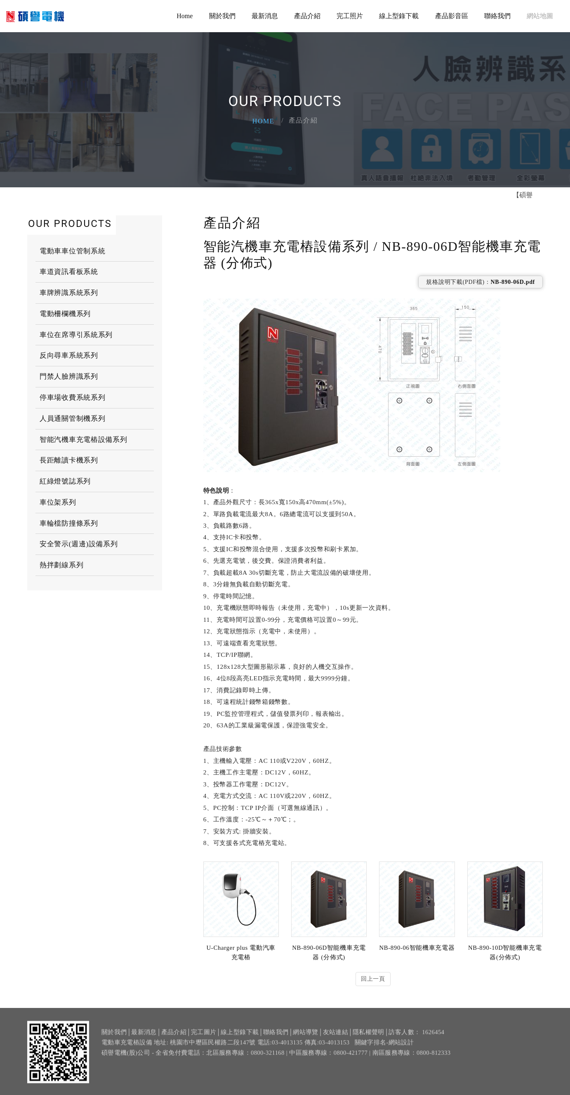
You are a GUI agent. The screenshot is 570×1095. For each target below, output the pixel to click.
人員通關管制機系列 (72, 418)
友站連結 (335, 1037)
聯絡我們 (497, 16)
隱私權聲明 (368, 1037)
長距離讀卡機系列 (69, 460)
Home (185, 16)
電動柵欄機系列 (65, 314)
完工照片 (350, 16)
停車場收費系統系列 (72, 397)
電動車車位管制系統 (72, 251)
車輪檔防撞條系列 (69, 523)
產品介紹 (307, 16)
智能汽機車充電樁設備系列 (83, 440)
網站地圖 (540, 16)
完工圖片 (203, 1037)
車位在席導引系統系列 (76, 335)
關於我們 (222, 16)
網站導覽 (305, 1037)
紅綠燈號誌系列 (65, 481)
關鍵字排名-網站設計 (384, 1047)
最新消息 (265, 16)
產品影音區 (451, 16)
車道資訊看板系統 (69, 272)
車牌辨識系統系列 (69, 293)
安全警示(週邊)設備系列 (79, 544)
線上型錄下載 (399, 16)
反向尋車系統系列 (69, 355)
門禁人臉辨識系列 (69, 376)
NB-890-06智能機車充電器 (417, 947)
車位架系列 (58, 502)
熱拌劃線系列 (61, 565)
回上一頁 (373, 979)
